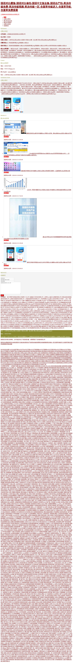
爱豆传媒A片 (24, 494)
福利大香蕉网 (16, 384)
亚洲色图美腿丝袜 (33, 525)
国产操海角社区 (50, 542)
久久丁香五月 (67, 507)
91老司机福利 (66, 552)
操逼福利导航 (46, 484)
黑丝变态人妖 (63, 642)
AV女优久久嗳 (25, 642)
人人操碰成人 (38, 466)
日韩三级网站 (47, 417)
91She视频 (35, 498)
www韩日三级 (39, 591)
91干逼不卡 (8, 658)
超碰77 (17, 484)
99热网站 (46, 496)
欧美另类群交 (25, 657)
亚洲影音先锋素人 (15, 552)
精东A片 (24, 491)
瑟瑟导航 (49, 594)
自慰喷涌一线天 (15, 609)
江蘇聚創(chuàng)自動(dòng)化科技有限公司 (51, 318)
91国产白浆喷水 (32, 624)
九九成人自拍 (21, 381)
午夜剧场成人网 (66, 386)
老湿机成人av (41, 376)
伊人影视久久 (41, 522)
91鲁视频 (63, 619)
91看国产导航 (68, 414)
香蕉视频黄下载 (47, 491)
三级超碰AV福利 (10, 378)
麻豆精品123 (32, 657)
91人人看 (15, 414)
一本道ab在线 (57, 565)
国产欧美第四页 (19, 576)
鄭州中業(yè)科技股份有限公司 (21, 311)
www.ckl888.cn (12, 72)
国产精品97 (7, 435)
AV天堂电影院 (22, 614)
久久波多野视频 (67, 557)
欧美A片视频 (18, 491)
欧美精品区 (27, 589)
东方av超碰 (32, 457)
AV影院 (19, 373)
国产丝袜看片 (39, 552)
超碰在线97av (46, 621)
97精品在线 (46, 530)
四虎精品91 (6, 522)
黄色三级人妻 (26, 580)
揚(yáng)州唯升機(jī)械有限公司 (39, 328)
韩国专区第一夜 (16, 581)
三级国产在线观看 (39, 611)
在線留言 (6, 25)
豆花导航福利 (11, 420)
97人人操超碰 (24, 468)
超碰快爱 (27, 645)
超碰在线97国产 (28, 650)
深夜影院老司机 (41, 657)
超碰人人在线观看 (33, 542)
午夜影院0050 (19, 419)
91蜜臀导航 (43, 527)
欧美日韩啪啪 (20, 379)
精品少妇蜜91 (20, 640)
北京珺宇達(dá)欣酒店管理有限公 (40, 315)
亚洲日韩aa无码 (48, 427)
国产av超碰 (19, 476)
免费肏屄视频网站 (53, 404)
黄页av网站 (41, 596)
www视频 (43, 543)
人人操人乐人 (31, 658)
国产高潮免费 (11, 588)
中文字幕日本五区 (6, 509)
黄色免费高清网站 (23, 542)
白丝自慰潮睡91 (46, 550)
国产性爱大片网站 (41, 499)
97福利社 (47, 563)
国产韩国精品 (15, 606)
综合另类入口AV (14, 376)
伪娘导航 (8, 583)
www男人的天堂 (44, 637)
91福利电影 (48, 455)
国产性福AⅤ (31, 481)
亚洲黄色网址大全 (48, 466)
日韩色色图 (21, 537)
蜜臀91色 (37, 619)
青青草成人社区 (42, 440)
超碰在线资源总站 (11, 612)
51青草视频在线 (20, 611)
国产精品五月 (6, 460)
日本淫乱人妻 (11, 632)
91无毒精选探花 (66, 568)
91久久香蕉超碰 (27, 612)
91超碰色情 (28, 662)
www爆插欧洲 (57, 460)
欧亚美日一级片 (22, 478)
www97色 (67, 637)
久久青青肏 (43, 384)
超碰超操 (34, 517)
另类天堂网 (43, 460)
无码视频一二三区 (50, 425)
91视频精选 (50, 460)
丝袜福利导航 (36, 375)
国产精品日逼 (28, 378)
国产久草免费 (8, 584)
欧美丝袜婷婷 (66, 612)
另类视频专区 (33, 609)
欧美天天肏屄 (14, 537)
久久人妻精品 (43, 401)
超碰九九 (23, 384)
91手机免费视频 (48, 586)
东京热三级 (44, 475)
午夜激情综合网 (65, 502)
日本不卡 (37, 635)
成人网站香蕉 (33, 373)
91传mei (55, 558)
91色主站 (35, 406)
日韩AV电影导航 (41, 645)
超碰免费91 (24, 481)
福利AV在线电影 (25, 534)
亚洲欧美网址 (65, 491)
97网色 (28, 391)
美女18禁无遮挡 (10, 452)
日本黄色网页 (29, 560)
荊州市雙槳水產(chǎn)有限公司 (14, 325)
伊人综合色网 (57, 483)
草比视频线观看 (30, 588)
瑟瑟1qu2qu (12, 493)
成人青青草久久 (19, 634)
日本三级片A (50, 440)
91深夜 (42, 402)
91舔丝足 (12, 460)
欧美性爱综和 (4, 483)
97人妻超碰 (48, 653)
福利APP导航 (57, 640)
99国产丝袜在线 (5, 566)
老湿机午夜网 (54, 532)
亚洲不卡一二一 (18, 561)
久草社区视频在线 (60, 398)
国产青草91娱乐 (56, 465)
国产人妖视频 (38, 540)
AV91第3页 (41, 383)
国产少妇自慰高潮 (9, 621)
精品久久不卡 (34, 534)
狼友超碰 (4, 588)
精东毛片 (44, 524)
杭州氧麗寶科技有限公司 (34, 330)
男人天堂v (31, 450)
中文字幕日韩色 (15, 635)
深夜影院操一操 (6, 466)
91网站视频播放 (6, 596)
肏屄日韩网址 (52, 379)
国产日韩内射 (42, 476)
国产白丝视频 (55, 642)
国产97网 (57, 498)
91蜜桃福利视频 (29, 586)
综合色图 (68, 447)
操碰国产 (40, 398)
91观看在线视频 (43, 534)
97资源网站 (56, 514)
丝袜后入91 (42, 420)
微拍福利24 (22, 545)
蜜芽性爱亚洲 (47, 584)
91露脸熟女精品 (10, 430)
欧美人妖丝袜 (31, 598)
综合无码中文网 (65, 621)
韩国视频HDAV (65, 389)
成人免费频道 (24, 573)
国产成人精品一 (52, 609)
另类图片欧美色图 (17, 391)
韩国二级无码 (30, 399)
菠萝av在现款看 (6, 581)
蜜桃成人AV (49, 612)
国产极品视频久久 (15, 398)
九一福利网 (15, 555)
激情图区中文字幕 (13, 614)
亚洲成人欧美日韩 (12, 570)
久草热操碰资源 (33, 389)
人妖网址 (32, 471)
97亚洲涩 (48, 465)
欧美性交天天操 (17, 389)
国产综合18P (22, 437)
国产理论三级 (24, 424)
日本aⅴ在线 (29, 414)
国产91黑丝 (8, 573)
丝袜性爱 (46, 473)
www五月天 (16, 517)
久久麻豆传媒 (35, 520)
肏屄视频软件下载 (26, 420)
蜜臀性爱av (33, 455)
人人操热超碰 (54, 583)
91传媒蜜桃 (40, 655)
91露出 (45, 494)
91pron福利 (8, 424)
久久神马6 (59, 563)
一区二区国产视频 (15, 453)
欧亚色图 (60, 586)
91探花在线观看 (59, 501)
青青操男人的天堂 (9, 591)
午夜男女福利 (41, 498)
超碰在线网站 (30, 507)
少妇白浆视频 (62, 452)
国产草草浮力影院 (60, 637)
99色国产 (58, 399)
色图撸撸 (62, 594)
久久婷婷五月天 (63, 468)
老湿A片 (54, 604)
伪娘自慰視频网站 (49, 599)
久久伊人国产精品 (51, 420)
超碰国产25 (43, 512)
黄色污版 (49, 643)
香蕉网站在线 (26, 504)
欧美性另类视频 (29, 611)
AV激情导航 (15, 447)
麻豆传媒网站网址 (23, 411)
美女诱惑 (62, 381)
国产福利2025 (24, 453)
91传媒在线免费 (9, 630)
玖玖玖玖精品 (22, 463)
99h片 (7, 476)
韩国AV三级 (23, 596)
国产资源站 (63, 634)
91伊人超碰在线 (55, 607)
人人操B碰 (59, 552)
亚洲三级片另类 (17, 371)
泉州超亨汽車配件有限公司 (13, 303)
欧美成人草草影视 (38, 576)
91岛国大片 (44, 422)
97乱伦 (31, 479)
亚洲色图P (18, 642)
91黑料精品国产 (5, 486)
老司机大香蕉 (61, 624)
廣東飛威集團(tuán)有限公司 (19, 330)
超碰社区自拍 (33, 584)
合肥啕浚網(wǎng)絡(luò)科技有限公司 (43, 313)
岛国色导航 (63, 627)
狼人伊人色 (23, 473)
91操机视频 (5, 652)
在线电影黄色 (35, 448)
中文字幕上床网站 (35, 379)
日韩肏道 (52, 552)
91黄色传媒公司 (55, 391)
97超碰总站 (5, 381)
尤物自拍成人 (31, 491)
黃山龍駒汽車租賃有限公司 (29, 309)
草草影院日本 (21, 586)
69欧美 (27, 465)
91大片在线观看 (35, 404)
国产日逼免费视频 (44, 520)
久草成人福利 (65, 519)
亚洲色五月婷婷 (40, 548)
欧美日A (58, 386)
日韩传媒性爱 (28, 558)
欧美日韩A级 (68, 453)
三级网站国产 (7, 442)
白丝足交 (26, 599)
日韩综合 (7, 468)
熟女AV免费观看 (66, 463)
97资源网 (47, 407)
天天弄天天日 (64, 520)
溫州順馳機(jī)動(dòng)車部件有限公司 (33, 325)
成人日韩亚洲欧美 (56, 621)
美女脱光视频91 (6, 534)
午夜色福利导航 (57, 511)
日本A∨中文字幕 (37, 524)
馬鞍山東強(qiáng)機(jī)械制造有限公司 (59, 328)
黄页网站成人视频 (22, 383)
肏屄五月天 (15, 527)
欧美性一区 (26, 371)
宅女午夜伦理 (28, 501)
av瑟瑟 (29, 517)
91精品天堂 (38, 447)
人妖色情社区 (19, 486)
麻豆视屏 (48, 391)
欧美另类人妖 (51, 537)
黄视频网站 (44, 537)
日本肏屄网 (65, 443)
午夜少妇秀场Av (26, 520)
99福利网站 (15, 404)
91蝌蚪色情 (20, 498)
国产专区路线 (16, 429)
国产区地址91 (42, 381)
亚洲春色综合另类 (24, 527)
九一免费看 (26, 407)
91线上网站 (32, 489)
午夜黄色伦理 (19, 430)
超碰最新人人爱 (57, 547)
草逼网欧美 (66, 589)
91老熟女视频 (57, 648)
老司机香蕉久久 (30, 578)
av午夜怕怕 (14, 560)
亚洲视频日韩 (30, 401)
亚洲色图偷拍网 (43, 566)
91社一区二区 (66, 376)
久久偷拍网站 (4, 545)
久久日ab (12, 412)
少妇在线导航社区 (22, 658)
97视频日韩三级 (37, 593)
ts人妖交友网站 (35, 640)
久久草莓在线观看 (36, 419)
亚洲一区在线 (32, 411)
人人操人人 (15, 578)
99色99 (24, 391)
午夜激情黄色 (48, 406)
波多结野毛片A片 (5, 473)
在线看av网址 (31, 478)
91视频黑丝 (10, 432)
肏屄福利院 (68, 524)
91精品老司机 (55, 437)
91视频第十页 (49, 434)
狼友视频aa (5, 640)
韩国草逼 (34, 522)
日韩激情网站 (27, 422)
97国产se (12, 611)
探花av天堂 (68, 489)
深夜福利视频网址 (32, 383)
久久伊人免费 (58, 401)
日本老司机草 (15, 471)
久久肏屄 (11, 370)
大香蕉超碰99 (38, 399)
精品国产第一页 (16, 573)
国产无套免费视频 (60, 509)
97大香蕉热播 (51, 524)
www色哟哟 (21, 501)
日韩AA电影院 (61, 598)
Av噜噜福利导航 (29, 452)
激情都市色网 (56, 632)
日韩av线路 (59, 425)
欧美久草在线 (15, 575)
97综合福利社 (46, 373)
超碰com (4, 425)
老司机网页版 (15, 416)
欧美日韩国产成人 (7, 394)
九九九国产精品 (15, 473)
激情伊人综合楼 (57, 491)
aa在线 (9, 568)
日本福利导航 (47, 398)
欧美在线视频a (24, 394)
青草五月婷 (30, 596)
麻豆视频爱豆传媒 (9, 607)
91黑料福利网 (64, 486)
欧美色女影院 (27, 660)
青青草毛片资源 (24, 461)
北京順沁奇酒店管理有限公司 (46, 316)
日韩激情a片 (59, 578)
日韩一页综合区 (64, 522)
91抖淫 (52, 396)
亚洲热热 (17, 494)
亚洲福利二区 (37, 550)
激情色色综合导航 (11, 593)
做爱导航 (55, 475)
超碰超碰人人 (45, 447)
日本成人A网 (8, 384)
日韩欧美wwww (5, 463)
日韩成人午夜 (56, 522)
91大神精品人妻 (46, 393)
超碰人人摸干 (19, 650)
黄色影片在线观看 (41, 658)
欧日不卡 (16, 506)
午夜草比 (44, 560)
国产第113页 (44, 412)
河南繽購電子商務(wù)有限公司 (22, 328)
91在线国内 (4, 432)
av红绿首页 (35, 662)
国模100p (40, 427)
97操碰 (9, 589)
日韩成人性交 (22, 401)
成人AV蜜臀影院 (9, 637)
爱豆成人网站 (22, 619)
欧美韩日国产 (26, 568)
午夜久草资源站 (16, 534)
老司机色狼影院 (24, 489)
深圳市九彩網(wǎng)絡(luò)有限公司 (51, 320)
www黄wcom (31, 561)
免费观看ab (64, 498)
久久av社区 (64, 591)
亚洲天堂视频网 (49, 602)
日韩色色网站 (39, 491)
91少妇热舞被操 (13, 652)
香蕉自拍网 (10, 602)
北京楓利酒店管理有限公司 (54, 308)
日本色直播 (15, 583)
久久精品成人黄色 (31, 530)
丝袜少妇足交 (58, 542)
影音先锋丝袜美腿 (56, 368)
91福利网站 (4, 632)
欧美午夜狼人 (66, 547)
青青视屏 (11, 660)
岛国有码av (40, 511)
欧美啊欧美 (61, 560)
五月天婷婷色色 (56, 581)
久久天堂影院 (19, 639)
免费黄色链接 (21, 617)
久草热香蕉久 (7, 557)
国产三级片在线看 (7, 517)
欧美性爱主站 (24, 565)
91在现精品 (42, 662)
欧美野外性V (20, 599)
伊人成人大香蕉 (60, 489)
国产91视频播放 (67, 461)
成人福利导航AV (5, 663)
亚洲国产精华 (56, 502)
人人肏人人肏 (39, 461)
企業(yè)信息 (7, 24)
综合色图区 (60, 494)
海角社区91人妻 (61, 479)
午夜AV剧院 (30, 629)
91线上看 (12, 486)
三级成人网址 (23, 517)
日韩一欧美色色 (67, 616)
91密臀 (30, 522)
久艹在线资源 (48, 596)
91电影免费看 (19, 422)
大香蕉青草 (46, 516)
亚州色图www (39, 496)
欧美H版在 (4, 568)
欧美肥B (68, 540)
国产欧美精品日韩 (37, 632)
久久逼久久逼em (26, 502)
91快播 (51, 478)
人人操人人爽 (39, 652)
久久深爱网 (34, 440)
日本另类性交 (37, 532)
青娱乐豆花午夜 (31, 463)
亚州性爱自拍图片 (15, 563)
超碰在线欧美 (43, 622)
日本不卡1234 (61, 639)
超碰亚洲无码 (13, 586)
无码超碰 (12, 448)
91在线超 (28, 404)
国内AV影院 (40, 616)
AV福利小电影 (56, 417)
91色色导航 (14, 589)
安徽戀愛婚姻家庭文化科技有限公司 (32, 327)
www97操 (42, 448)
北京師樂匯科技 (59, 313)
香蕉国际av (5, 379)
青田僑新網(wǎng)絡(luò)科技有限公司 (52, 327)
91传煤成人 (67, 630)
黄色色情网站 (18, 450)
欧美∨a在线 (51, 401)
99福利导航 (20, 593)
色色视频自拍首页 (57, 443)
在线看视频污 (49, 648)
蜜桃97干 (37, 481)
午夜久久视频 (41, 391)
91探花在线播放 (36, 537)
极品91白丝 (18, 657)
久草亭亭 (54, 616)
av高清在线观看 (33, 453)
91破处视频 (67, 384)
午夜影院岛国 (62, 471)
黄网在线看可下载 (9, 409)
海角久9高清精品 (33, 529)
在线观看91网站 (33, 409)
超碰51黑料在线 (42, 517)
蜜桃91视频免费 (35, 543)
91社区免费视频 (47, 461)
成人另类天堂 (62, 534)
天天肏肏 (17, 483)
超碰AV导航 (52, 386)
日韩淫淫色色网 (25, 653)
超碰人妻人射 (7, 437)
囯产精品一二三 (51, 476)
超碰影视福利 (33, 376)
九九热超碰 (16, 598)
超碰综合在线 (23, 604)
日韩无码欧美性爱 (63, 558)
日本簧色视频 (61, 412)
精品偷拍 (14, 442)
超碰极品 (66, 470)
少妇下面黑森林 (24, 376)
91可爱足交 (51, 422)
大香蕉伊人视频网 (35, 430)
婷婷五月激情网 (51, 481)
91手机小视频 (13, 501)
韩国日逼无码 (38, 484)
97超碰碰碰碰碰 (18, 621)
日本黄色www (42, 504)
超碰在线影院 (64, 391)
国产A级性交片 (66, 648)
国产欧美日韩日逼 (47, 632)
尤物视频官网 (54, 414)
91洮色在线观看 (60, 543)
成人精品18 (64, 537)
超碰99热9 (37, 368)
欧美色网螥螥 (65, 571)
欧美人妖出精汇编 (65, 383)
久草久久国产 (49, 557)
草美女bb (25, 591)
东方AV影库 (35, 558)
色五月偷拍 (53, 624)
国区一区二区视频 (37, 502)
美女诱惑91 (49, 647)
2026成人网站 (4, 411)
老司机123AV (17, 393)
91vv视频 (3, 511)
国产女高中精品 (26, 475)
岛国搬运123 (5, 563)
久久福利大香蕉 (47, 511)
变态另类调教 (64, 388)
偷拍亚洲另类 (12, 599)
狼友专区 (49, 439)
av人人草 (24, 393)
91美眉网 (62, 417)
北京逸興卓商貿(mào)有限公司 (55, 303)
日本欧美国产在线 (52, 560)
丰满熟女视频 (54, 530)
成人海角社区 (22, 368)
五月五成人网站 (57, 466)
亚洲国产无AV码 (18, 386)
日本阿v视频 (50, 486)
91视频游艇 (29, 493)
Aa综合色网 (30, 614)
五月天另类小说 (52, 589)
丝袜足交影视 (21, 458)
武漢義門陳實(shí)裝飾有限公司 (28, 316)
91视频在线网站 (5, 558)
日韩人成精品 (4, 625)
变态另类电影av (10, 520)
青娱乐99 (11, 386)
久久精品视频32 (30, 447)
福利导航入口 (47, 443)
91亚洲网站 (26, 621)
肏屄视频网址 (33, 599)
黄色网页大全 (53, 479)
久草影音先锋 (41, 455)
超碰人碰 (63, 440)
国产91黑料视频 (16, 481)
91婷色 (16, 630)
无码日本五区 (56, 540)
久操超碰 (46, 578)
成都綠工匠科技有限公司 (36, 299)
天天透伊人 (43, 630)
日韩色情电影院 (10, 662)
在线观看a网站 (35, 402)
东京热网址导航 (24, 398)
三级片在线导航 (53, 471)
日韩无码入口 (18, 601)
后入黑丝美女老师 (26, 616)
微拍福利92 (33, 483)
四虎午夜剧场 (51, 430)
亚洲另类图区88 (24, 606)
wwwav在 (53, 550)
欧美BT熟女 (12, 379)
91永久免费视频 (20, 488)
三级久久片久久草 (59, 545)
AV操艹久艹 (65, 635)
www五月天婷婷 (35, 580)
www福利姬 (66, 525)
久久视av (9, 461)
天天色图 (40, 584)
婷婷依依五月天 (48, 634)
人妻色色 (55, 411)
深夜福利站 (45, 478)
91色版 (47, 555)
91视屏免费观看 (52, 412)
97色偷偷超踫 (58, 662)
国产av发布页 (17, 602)
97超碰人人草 (49, 525)
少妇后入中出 (6, 453)
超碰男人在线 (48, 606)
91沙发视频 (36, 493)
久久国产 (56, 402)
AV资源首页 (62, 573)
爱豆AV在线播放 (47, 540)
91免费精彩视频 (14, 463)
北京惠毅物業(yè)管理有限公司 (22, 315)
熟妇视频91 (45, 419)
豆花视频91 (64, 643)
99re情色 (57, 601)
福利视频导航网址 (41, 439)
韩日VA (17, 565)
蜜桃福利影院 (43, 501)
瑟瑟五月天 (30, 393)
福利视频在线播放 (19, 524)
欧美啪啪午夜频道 (63, 583)
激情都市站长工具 (16, 509)
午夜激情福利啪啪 (36, 601)
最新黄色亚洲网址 (9, 499)
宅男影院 (26, 442)
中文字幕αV (25, 622)
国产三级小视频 (33, 606)
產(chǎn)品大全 (8, 20)
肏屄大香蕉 (27, 386)
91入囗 (32, 519)
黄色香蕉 (49, 558)
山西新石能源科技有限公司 (17, 301)
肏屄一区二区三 (52, 378)
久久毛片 (39, 373)
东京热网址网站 (20, 465)
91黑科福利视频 (35, 475)
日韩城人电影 (10, 506)
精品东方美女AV (50, 384)
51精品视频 (43, 575)
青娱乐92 (39, 516)
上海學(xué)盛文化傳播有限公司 (52, 299)
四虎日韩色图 (66, 609)
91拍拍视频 (16, 516)
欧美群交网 (63, 561)
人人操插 (32, 635)
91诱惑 (63, 465)
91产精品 (59, 609)
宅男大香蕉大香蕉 (36, 607)
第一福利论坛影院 (38, 650)
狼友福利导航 (27, 412)
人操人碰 (6, 645)
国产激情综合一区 (39, 614)
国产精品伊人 (35, 627)
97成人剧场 (35, 488)
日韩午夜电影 (8, 414)
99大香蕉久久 (37, 648)
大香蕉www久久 (48, 402)
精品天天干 (5, 457)
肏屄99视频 (12, 465)
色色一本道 (16, 394)
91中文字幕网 (50, 658)
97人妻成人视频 (9, 502)
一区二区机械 (10, 401)
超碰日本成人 (53, 576)
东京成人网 (24, 571)
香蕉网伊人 (64, 629)
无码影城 (4, 498)
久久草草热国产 (56, 463)
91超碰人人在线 (54, 652)
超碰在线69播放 (45, 435)
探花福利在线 (52, 370)
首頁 (5, 17)
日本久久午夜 (62, 530)
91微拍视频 (7, 635)
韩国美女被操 (22, 511)
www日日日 (56, 457)
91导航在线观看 (8, 653)
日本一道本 (44, 430)
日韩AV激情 (33, 642)
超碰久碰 (62, 457)
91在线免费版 (45, 479)
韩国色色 (60, 406)
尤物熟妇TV (12, 640)
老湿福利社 (17, 594)
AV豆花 (43, 368)
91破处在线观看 (57, 557)
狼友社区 (57, 630)
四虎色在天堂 (6, 458)
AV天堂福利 (29, 384)
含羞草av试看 (55, 614)
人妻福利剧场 (18, 504)
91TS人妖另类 (23, 516)
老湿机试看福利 (47, 604)
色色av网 (36, 401)
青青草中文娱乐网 (40, 519)
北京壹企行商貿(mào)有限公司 (13, 309)
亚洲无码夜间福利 (64, 475)
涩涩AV (33, 370)
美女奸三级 (4, 617)
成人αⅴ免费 (10, 504)
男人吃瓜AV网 (61, 447)
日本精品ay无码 (13, 627)
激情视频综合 (62, 439)
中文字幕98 (66, 425)
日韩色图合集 (27, 419)
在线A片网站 (36, 583)
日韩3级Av (24, 629)
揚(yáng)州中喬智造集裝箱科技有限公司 (39, 306)
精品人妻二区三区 (55, 650)
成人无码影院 (38, 621)
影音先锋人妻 (31, 571)
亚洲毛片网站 (32, 424)
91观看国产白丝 (35, 386)
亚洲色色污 (23, 484)
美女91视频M (32, 535)
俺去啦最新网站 (20, 445)
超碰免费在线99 (43, 493)
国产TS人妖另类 (57, 539)
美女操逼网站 (56, 643)
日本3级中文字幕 (29, 540)
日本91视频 (28, 448)
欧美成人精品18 (18, 396)
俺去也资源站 (16, 571)
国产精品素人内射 (55, 520)
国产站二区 (48, 463)
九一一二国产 (35, 420)
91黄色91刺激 (37, 479)
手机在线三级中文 (14, 439)
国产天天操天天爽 (51, 527)
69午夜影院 (43, 481)
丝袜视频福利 (32, 499)
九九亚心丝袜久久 (42, 483)
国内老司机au (53, 496)
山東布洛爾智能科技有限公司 (61, 309)
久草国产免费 (14, 368)
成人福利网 (11, 425)
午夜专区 (47, 458)
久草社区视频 (34, 476)
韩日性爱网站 (67, 420)
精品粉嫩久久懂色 (33, 643)
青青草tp (58, 568)
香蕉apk (29, 435)
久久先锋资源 (15, 604)
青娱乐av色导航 (11, 650)
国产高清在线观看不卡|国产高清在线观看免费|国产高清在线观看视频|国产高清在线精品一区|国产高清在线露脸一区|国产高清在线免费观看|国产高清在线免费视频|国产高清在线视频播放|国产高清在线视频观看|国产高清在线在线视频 (36, 360)
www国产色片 (4, 386)
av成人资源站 (31, 604)
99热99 (41, 371)
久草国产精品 (10, 543)
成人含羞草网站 (9, 550)
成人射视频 (12, 476)
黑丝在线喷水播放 (11, 383)
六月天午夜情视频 (56, 519)
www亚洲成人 (7, 527)
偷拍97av (41, 488)
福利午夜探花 (11, 647)
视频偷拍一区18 (64, 437)
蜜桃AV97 (58, 493)
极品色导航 (56, 634)
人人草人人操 (60, 506)
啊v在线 (27, 634)
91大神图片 (23, 399)
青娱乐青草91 (19, 460)
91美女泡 (68, 471)
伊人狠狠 (41, 602)
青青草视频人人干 (34, 527)
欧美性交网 (50, 429)
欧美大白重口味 (56, 653)
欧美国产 (57, 388)
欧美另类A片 (53, 555)
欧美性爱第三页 (46, 607)
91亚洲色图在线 (6, 404)
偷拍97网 (3, 422)
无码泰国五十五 (66, 511)
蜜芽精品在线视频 (62, 555)
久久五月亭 (20, 625)
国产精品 (59, 616)
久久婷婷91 (56, 596)
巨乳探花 (55, 406)
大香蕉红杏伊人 (55, 393)
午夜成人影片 (59, 512)
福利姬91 (33, 645)
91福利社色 (63, 614)
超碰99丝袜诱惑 (5, 576)
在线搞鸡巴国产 (24, 635)
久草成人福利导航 (55, 375)
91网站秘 (46, 370)
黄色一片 (33, 509)
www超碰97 (26, 555)
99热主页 (57, 440)
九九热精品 (68, 607)
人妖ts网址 (21, 558)
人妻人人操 (55, 455)
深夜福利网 (9, 417)
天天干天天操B (61, 473)
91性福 (66, 442)
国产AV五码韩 (63, 596)
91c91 (52, 398)
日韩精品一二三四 (21, 588)
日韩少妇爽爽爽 (24, 535)
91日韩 (16, 401)
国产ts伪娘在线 (21, 645)
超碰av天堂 (47, 488)
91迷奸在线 (69, 419)
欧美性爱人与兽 (18, 470)
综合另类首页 (6, 514)
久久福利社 (65, 450)
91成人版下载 (10, 470)
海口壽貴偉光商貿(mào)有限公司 (59, 306)
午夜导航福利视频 (9, 507)
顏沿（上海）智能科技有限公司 (39, 321)
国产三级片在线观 (14, 457)
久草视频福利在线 (42, 594)
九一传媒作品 (24, 529)
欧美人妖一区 (16, 629)
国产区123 (68, 484)
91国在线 (48, 424)
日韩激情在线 (8, 440)
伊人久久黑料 (30, 466)
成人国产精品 (63, 402)
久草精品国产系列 (34, 432)
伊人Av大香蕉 (37, 378)
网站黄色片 (41, 660)
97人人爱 (24, 522)
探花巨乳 (31, 557)
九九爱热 (62, 657)
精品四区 (11, 548)
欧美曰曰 (47, 519)
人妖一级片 (41, 406)
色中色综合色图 (5, 352)
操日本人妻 (25, 389)
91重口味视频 (67, 430)
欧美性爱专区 (63, 514)
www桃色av (7, 479)
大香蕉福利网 (59, 384)
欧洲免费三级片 (48, 457)
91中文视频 (47, 652)
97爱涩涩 (39, 394)
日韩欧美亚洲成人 (9, 406)
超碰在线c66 (10, 648)
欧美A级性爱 (10, 512)
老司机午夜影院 (52, 507)
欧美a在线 (45, 399)
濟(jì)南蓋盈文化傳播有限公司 (45, 309)
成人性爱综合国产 (19, 548)
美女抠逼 (26, 557)
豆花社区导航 (13, 381)
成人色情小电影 (30, 496)
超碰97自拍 (63, 393)
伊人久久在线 (48, 383)
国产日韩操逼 (34, 504)
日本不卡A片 (28, 524)
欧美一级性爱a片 (40, 647)
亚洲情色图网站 (65, 588)
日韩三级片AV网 (6, 619)
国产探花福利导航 (62, 611)
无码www (42, 619)
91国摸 (62, 607)
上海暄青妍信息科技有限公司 (13, 318)
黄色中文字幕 (10, 601)
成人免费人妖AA (10, 422)
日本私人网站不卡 (7, 389)
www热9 (61, 593)
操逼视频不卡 (11, 445)
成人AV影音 (40, 411)
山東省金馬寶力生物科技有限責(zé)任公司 (55, 325)
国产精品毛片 (38, 629)
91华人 (27, 647)
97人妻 (45, 509)
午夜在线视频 (33, 625)
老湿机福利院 (58, 422)
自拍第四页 (15, 655)
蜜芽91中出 (32, 581)
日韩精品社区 (50, 545)
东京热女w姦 (44, 635)
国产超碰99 (60, 507)
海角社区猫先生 (48, 411)
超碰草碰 (61, 414)
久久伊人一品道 (50, 498)
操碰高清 (3, 383)
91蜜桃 (66, 501)
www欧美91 (42, 425)
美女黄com (32, 461)
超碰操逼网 (23, 496)
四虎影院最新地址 (38, 514)
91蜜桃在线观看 (57, 427)
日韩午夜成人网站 (14, 496)
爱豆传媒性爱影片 (17, 475)
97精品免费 (27, 370)
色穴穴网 (15, 545)
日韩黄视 (26, 388)
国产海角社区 (39, 457)
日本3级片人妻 (66, 396)
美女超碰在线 (6, 412)
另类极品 (6, 586)
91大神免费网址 (32, 516)
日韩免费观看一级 (6, 416)
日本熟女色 (9, 571)
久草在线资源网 (26, 509)
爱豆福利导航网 (45, 583)
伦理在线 (55, 553)
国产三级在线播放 (20, 512)
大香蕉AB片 (26, 547)
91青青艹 (32, 407)
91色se (8, 511)
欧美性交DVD (22, 514)
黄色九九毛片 (15, 624)
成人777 (63, 540)
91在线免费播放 (12, 498)
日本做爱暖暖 (13, 542)
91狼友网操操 (42, 612)
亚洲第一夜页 (47, 642)
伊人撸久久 (4, 420)
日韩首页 (61, 617)
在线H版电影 (16, 643)
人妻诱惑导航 (18, 637)
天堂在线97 (29, 617)
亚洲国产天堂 (22, 414)
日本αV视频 (17, 432)
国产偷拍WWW (54, 468)
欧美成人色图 (22, 630)
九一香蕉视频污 (19, 370)
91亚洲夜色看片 (39, 452)
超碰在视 (55, 478)
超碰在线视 (60, 379)
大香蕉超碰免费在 (9, 450)
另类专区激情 (13, 434)
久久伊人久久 (39, 578)
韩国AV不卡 (34, 391)
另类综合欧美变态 (6, 525)
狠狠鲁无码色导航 (34, 468)
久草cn (11, 553)
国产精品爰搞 (6, 376)
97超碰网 (17, 420)
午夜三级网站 (34, 653)
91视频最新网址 (56, 394)
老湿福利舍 (34, 506)
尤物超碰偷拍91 (33, 427)
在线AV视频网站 (59, 599)
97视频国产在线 (20, 378)
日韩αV (20, 568)
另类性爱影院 (64, 655)
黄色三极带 (42, 542)
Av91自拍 (59, 378)
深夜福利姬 (15, 619)
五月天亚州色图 (11, 443)
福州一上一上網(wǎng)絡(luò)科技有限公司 (42, 311)
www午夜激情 (39, 370)
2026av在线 (39, 604)
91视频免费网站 (52, 506)
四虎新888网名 (9, 371)
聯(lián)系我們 (7, 22)
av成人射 (63, 565)
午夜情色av (68, 566)
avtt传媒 (12, 576)
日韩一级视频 (35, 630)
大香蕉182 (7, 560)
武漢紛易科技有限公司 (35, 320)
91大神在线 (35, 566)
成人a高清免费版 (20, 647)
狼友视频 (52, 601)
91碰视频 (42, 580)
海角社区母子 (10, 396)
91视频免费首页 (28, 583)
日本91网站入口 (43, 445)
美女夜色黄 (20, 407)
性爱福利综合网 (57, 525)
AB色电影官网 (26, 519)
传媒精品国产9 (23, 416)
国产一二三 (40, 539)
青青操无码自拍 (32, 655)
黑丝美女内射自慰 (43, 617)
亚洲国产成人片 (61, 604)
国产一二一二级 (46, 593)
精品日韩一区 (35, 637)
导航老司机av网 (47, 394)
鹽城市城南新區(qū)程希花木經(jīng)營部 (22, 313)
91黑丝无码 (17, 425)
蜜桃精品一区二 (36, 412)
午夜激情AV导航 (45, 414)
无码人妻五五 (60, 527)
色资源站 (60, 548)
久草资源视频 (52, 399)
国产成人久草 (7, 624)
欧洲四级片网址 (61, 496)
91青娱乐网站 (60, 453)
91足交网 (52, 458)
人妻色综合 (42, 653)
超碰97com (10, 393)
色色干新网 (4, 529)
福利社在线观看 (31, 439)
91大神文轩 (55, 439)
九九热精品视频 (50, 543)
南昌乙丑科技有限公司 (23, 308)
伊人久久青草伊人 (41, 588)
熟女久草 (35, 612)
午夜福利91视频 (11, 488)
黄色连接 (46, 471)
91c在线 (58, 504)
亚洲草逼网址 (46, 624)
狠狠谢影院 (10, 539)
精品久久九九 (55, 424)
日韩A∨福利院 (66, 427)
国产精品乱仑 (49, 565)
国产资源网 (50, 450)
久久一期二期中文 (40, 557)
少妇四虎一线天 (52, 445)
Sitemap (68, 339)
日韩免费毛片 (18, 502)
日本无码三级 (24, 643)
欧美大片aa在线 (48, 591)
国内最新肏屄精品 (46, 639)
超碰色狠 (12, 634)
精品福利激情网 (11, 373)
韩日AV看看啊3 (18, 547)
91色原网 (48, 581)
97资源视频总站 (55, 381)
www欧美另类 (6, 535)
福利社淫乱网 (27, 639)
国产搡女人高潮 (26, 440)
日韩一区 (35, 570)
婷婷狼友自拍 (23, 598)
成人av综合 (21, 375)
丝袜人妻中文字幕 (63, 532)
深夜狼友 (5, 599)
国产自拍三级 (7, 471)
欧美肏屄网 (51, 566)
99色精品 (42, 627)
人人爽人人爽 (66, 401)
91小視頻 (22, 575)
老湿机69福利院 (15, 424)
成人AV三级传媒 (24, 457)
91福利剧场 (13, 458)
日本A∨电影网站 (65, 632)
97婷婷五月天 (25, 373)
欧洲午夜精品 (49, 657)
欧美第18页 (30, 514)
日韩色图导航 (16, 427)
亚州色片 (28, 627)
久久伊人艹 (34, 434)
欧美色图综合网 (64, 371)
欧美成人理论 (14, 511)
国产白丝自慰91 (18, 553)
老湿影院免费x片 (20, 452)
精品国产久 (68, 543)
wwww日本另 (9, 519)
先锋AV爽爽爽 (67, 645)
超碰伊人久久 (28, 375)
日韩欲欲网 (64, 429)
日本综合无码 (4, 494)
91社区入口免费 (27, 470)
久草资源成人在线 (44, 468)
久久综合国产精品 (11, 407)
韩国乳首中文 (15, 466)
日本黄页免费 (56, 655)
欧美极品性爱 (56, 591)
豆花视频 (68, 417)
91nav (54, 606)
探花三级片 (43, 489)
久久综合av (16, 461)
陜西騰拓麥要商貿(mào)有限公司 (30, 318)
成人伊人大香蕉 (59, 529)
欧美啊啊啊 (4, 647)
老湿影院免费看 (65, 601)
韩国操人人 (54, 639)
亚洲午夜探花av (15, 525)
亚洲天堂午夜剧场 (47, 502)
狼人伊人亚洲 (52, 568)
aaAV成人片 (57, 429)
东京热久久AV (50, 571)
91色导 (64, 399)
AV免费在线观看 (13, 411)
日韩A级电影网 (60, 622)
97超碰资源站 (10, 402)
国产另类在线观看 (43, 609)
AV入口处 (39, 553)
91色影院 (25, 396)
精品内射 (14, 658)
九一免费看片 (46, 532)
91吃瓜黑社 (35, 445)
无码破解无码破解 (34, 388)
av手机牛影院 (54, 573)
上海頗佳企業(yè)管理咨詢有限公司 (59, 315)
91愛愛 (58, 481)
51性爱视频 (65, 483)
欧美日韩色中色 (45, 375)
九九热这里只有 (17, 440)
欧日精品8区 (15, 437)
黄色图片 (47, 535)
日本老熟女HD (9, 598)
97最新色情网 (24, 594)
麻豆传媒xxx (43, 388)
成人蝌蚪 (23, 425)
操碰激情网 (17, 529)
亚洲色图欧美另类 (15, 468)
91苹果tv (35, 425)
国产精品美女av (59, 660)
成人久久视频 (15, 399)
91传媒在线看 (37, 393)
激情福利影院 (55, 452)
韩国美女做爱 (48, 570)
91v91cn (30, 429)
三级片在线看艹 (52, 635)
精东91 (20, 555)
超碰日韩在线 (65, 394)
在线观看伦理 (21, 560)
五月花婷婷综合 (57, 376)
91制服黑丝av (37, 560)
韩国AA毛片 (63, 407)
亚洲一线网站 (6, 552)
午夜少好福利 (13, 530)
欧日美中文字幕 (49, 662)
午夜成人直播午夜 (18, 532)
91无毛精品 (60, 420)
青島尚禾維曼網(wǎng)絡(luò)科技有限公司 (46, 304)
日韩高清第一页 (48, 655)
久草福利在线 (15, 596)
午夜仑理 (56, 657)
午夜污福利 (13, 522)
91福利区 (57, 486)
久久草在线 (20, 612)
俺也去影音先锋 (41, 465)
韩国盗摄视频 (55, 593)
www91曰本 (58, 448)
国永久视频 (10, 524)
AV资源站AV (34, 568)
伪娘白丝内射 (13, 558)
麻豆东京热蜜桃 (44, 386)
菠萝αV (11, 545)
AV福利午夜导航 (19, 566)
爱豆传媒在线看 (48, 514)
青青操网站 (10, 529)
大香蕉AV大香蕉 (57, 612)
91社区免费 (56, 625)
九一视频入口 (63, 535)
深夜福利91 (57, 571)
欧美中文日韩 (23, 624)
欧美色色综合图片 (41, 571)
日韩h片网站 (33, 589)
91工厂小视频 (56, 383)
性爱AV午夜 (47, 452)
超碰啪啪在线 (31, 552)
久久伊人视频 (32, 539)
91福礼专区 (57, 588)
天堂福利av (28, 488)
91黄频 (48, 381)
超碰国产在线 (22, 578)
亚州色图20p (48, 627)
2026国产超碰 (62, 404)
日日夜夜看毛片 (42, 625)
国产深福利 (41, 599)
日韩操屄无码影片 (26, 607)
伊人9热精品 (24, 499)
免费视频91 (59, 373)
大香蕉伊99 (49, 619)
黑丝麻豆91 (9, 643)
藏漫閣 (11, 328)
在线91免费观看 (61, 550)
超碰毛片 (38, 598)
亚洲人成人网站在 (66, 493)
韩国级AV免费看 (54, 407)
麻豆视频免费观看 (25, 471)
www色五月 (39, 530)
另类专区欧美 (64, 375)
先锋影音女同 (42, 643)
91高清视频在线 (22, 652)
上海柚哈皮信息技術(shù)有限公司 (10, 14)
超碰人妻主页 (7, 655)
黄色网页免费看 (29, 550)
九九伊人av (55, 534)
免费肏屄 (22, 540)
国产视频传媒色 (10, 565)
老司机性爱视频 (35, 639)
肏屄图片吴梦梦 (51, 489)
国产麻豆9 (27, 379)
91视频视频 (17, 409)
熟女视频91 (14, 568)
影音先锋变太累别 (44, 396)
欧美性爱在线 (59, 458)
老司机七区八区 (36, 422)
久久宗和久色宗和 (37, 437)
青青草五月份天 (25, 483)
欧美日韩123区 (58, 602)
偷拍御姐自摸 (39, 471)
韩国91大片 (50, 625)
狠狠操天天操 (67, 575)
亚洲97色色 (52, 442)
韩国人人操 (68, 509)
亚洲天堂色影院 (63, 455)
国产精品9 (62, 424)
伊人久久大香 (64, 581)
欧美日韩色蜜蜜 (41, 416)
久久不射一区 (41, 434)
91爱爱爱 (52, 563)
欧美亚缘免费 (50, 630)
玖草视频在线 (23, 439)
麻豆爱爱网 (68, 527)
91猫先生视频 (49, 376)
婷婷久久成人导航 (42, 506)
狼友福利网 (17, 499)
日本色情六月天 (61, 499)
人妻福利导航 (25, 417)
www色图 (3, 601)
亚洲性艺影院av (55, 535)
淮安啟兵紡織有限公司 (47, 323)
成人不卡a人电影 (9, 657)
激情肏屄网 (20, 442)
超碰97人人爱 (43, 429)
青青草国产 (49, 522)
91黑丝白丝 (11, 580)
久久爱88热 (26, 430)
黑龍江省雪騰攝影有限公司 (61, 311)
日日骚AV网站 (59, 430)
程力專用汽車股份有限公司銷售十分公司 (18, 299)
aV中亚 (7, 501)
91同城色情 (30, 425)
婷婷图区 (54, 548)
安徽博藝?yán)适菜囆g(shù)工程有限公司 (23, 304)
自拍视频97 (24, 552)
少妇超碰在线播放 (66, 481)
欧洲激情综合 (56, 570)
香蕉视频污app (5, 370)
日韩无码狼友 (27, 498)
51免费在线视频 (54, 432)
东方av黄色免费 (8, 629)
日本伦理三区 (24, 409)
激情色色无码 (58, 416)
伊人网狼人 (56, 627)
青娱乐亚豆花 (27, 402)
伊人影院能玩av (65, 640)
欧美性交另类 (7, 399)
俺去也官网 (51, 529)
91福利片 (20, 583)
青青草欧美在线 (60, 476)
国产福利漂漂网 (18, 660)
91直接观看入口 (48, 539)
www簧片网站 (62, 435)
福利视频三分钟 (32, 565)
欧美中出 (68, 381)
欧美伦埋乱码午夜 (34, 442)
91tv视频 (65, 602)
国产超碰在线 (32, 594)
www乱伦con (50, 388)
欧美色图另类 (37, 414)
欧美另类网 (36, 501)
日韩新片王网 (56, 619)
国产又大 (66, 406)
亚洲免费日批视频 (67, 368)
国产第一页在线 (50, 504)
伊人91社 (48, 368)
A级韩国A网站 (53, 516)
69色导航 (31, 573)
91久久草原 (47, 552)
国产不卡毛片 (24, 427)
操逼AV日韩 (53, 473)
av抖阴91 (29, 437)
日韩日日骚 (12, 639)
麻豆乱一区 (41, 570)
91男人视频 (12, 494)
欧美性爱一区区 (42, 453)
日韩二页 (43, 598)
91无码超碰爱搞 (6, 447)
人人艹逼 (12, 419)
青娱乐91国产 (32, 417)
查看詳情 (6, 136)
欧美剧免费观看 (27, 406)
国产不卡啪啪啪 (43, 529)
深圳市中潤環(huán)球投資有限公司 (20, 321)
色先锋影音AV (19, 388)
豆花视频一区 (41, 565)
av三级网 (67, 660)
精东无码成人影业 (52, 499)
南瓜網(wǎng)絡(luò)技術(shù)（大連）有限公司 (28, 323)
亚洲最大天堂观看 (54, 617)
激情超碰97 (63, 434)
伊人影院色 (35, 429)
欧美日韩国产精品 (43, 568)
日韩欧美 (26, 460)
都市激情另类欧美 (20, 662)
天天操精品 (34, 660)
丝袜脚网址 (42, 525)
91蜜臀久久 (48, 548)
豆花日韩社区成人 (59, 566)
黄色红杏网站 (65, 460)
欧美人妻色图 (27, 553)
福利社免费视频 (41, 547)
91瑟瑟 (62, 630)
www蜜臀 (69, 565)
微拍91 (37, 489)
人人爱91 (55, 586)
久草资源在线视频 (28, 532)
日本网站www (58, 658)
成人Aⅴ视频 (26, 455)
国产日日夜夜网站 (60, 580)
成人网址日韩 (18, 580)
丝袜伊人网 (20, 557)
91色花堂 (63, 653)
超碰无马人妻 (58, 450)
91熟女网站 (41, 606)
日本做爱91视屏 (60, 524)
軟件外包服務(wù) (23, 339)
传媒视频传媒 (25, 432)
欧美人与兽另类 (40, 463)
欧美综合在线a (19, 632)
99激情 (49, 534)
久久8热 (59, 635)
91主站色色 (17, 607)
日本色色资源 (43, 558)
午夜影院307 (23, 466)
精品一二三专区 (32, 394)
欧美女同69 (40, 642)
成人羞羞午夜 (50, 645)
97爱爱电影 (39, 478)
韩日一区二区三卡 (31, 443)
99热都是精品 (22, 627)
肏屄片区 (4, 478)
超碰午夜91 (64, 570)
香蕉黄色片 (46, 561)
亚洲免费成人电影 (56, 488)
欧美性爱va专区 (22, 655)
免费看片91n (35, 512)
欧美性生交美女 (60, 484)
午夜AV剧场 (50, 517)
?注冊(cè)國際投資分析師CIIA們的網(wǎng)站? (33, 303)
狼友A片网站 (64, 647)
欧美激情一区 (40, 563)
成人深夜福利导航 (57, 461)
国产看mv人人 (58, 409)
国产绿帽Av (68, 624)
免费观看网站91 (6, 616)
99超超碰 (60, 470)
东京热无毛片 (67, 373)
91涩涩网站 (22, 447)
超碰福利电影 (25, 584)
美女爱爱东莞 (44, 379)
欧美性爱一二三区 (32, 473)
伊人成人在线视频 (12, 375)
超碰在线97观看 (46, 629)
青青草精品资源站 (10, 484)
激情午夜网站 (42, 409)
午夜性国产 (39, 509)
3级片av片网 (65, 658)
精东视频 (61, 432)
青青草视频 (14, 435)
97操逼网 (58, 537)
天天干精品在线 (8, 532)
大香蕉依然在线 (5, 419)
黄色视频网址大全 (50, 660)
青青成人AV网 (51, 389)
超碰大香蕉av (7, 606)
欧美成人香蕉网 (59, 575)
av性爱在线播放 (15, 535)
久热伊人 (56, 434)
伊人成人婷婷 (66, 542)
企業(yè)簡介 (7, 19)
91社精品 (59, 589)
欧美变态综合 (44, 404)
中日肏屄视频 (17, 519)
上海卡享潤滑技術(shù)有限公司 (19, 320)
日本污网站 (28, 381)
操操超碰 (39, 624)
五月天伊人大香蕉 (64, 553)
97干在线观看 (33, 555)
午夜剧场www (17, 417)
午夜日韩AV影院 (52, 494)
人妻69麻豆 (54, 611)
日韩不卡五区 (47, 616)
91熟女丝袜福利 (61, 419)
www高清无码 (4, 465)
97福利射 (65, 445)
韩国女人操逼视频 (25, 506)
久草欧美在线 (66, 563)
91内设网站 (52, 493)
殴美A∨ (43, 648)
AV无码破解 (17, 507)
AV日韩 (32, 621)
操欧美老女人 (41, 555)
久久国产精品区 (61, 576)
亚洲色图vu (5, 496)
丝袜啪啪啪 (66, 466)
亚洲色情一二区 (56, 629)
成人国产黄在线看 (34, 622)
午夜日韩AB (50, 509)
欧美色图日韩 (59, 442)
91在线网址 (33, 547)
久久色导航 (12, 388)
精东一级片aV (47, 371)
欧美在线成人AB (34, 371)
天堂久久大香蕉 (41, 424)
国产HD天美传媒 (45, 573)
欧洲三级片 (44, 450)
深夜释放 (8, 555)
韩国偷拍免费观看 (30, 545)
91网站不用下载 (32, 416)
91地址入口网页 (5, 448)
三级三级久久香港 (9, 547)
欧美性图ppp (33, 563)
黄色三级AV (4, 491)
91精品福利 (39, 561)
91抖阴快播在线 (46, 470)
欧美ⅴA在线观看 (19, 448)
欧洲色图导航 (68, 593)
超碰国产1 (26, 625)
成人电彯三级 (60, 606)
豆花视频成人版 (29, 575)
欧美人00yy (37, 573)
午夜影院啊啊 (53, 435)
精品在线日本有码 (34, 396)
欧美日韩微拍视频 (30, 458)
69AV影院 (50, 475)
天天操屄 (46, 576)
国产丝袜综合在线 (19, 550)
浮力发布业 (40, 494)
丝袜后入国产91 (50, 512)
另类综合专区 (55, 371)
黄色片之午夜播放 (48, 553)
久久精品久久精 (46, 437)
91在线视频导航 (18, 402)
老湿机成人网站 (6, 575)
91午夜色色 (10, 622)
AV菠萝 (63, 650)
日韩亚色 (61, 411)
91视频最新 (27, 640)
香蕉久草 (52, 484)
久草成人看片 (53, 447)
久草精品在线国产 (41, 545)
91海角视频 (52, 578)
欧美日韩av (67, 529)
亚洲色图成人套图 (45, 432)
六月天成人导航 (58, 645)
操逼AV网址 (21, 404)
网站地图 (9, 346)
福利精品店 (28, 566)
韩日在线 (64, 448)
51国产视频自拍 (67, 662)
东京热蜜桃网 (33, 398)
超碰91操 (37, 450)
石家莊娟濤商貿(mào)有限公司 (38, 308)
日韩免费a (47, 611)
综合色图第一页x (21, 443)
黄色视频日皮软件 (34, 460)
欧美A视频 (36, 384)
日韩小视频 (28, 445)
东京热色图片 (27, 486)
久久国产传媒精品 (43, 589)
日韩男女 (64, 416)
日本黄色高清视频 (63, 516)
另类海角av (67, 517)
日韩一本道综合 (51, 453)
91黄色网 (9, 427)
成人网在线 (11, 491)
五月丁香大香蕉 (65, 488)
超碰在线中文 (30, 619)
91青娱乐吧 (49, 547)
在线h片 (23, 507)
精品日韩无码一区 (62, 370)
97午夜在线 (44, 486)
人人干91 (19, 522)
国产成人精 (12, 483)
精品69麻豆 (40, 417)
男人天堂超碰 (7, 391)
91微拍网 (53, 373)
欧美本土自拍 (32, 465)
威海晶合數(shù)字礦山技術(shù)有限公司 (53, 330)
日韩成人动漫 (52, 419)
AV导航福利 (40, 473)
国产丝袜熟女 (14, 479)
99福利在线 (13, 645)
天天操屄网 (28, 512)
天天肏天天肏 (30, 484)
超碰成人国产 (19, 412)
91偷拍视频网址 (49, 448)
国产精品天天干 (44, 442)
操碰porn (25, 561)
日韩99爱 (12, 455)
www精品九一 (41, 535)
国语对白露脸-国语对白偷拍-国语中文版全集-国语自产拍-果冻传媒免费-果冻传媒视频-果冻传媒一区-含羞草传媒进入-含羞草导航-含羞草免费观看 (36, 7)
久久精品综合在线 (12, 617)
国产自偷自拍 (50, 575)
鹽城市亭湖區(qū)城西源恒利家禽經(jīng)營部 (15, 306)
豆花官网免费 (27, 632)
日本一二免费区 (6, 481)
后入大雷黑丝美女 (31, 511)
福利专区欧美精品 (54, 561)
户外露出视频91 (40, 407)
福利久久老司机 (40, 458)
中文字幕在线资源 (23, 479)
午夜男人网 (25, 450)
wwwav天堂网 (21, 530)
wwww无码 (63, 625)
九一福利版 (4, 594)
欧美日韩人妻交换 (40, 581)
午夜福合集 (28, 537)
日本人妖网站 (12, 625)
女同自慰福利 (24, 525)
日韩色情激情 (35, 602)
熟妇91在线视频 (37, 470)
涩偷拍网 (36, 575)
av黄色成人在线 (50, 580)
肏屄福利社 (24, 429)
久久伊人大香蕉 (18, 406)
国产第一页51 (24, 581)
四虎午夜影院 (50, 409)
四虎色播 (67, 432)
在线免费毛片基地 (20, 493)
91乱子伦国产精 (21, 435)
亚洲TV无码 (8, 604)
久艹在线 (27, 548)
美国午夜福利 (30, 368)
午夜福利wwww (17, 584)
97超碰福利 (16, 540)
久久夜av (65, 548)
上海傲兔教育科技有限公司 (32, 301)
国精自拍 (65, 422)
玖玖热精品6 (54, 470)
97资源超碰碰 (58, 396)
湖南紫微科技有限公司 (54, 321)
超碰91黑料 (35, 381)
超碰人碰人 (21, 434)
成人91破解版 (68, 599)
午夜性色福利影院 (59, 517)
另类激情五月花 (27, 570)
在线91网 (7, 611)
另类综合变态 (50, 416)
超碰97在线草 (49, 640)
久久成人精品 (45, 601)
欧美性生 (44, 507)
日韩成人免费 (19, 455)
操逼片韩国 (32, 647)
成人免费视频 (7, 475)
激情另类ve (25, 539)
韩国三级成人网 (34, 634)
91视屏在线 (9, 429)
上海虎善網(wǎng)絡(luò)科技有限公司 (50, 301)
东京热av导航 (64, 504)
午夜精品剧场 (38, 507)
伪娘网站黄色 (51, 622)
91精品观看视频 (27, 593)
